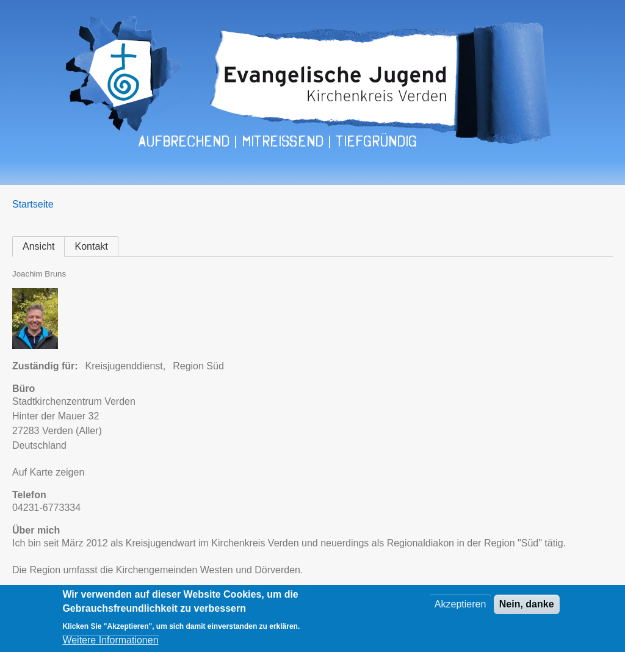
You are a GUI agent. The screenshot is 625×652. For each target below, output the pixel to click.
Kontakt (314, 172)
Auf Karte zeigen (48, 472)
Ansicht (38, 246)
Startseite (33, 204)
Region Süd (198, 366)
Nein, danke (526, 604)
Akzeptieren (460, 604)
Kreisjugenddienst (124, 366)
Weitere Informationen (110, 641)
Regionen (200, 172)
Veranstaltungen (119, 172)
